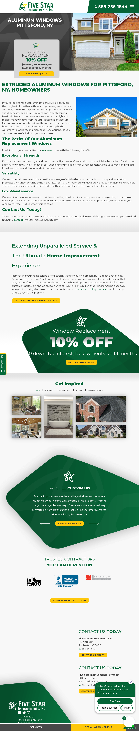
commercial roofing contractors (92, 289)
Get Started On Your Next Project (36, 300)
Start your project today (69, 583)
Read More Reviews (69, 512)
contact (18, 220)
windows (47, 150)
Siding (82, 390)
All (40, 390)
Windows (67, 390)
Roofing (51, 390)
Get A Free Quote (36, 73)
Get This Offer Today (81, 362)
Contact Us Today (92, 638)
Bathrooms (95, 390)
